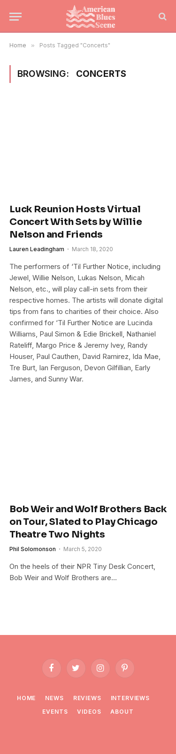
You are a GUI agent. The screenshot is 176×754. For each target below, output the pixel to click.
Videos (89, 711)
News (54, 698)
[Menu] (15, 16)
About (121, 711)
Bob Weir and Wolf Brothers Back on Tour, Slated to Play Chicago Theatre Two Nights (88, 521)
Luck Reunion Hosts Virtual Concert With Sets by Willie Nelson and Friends (75, 221)
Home (26, 698)
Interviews (130, 698)
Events (55, 711)
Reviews (87, 698)
